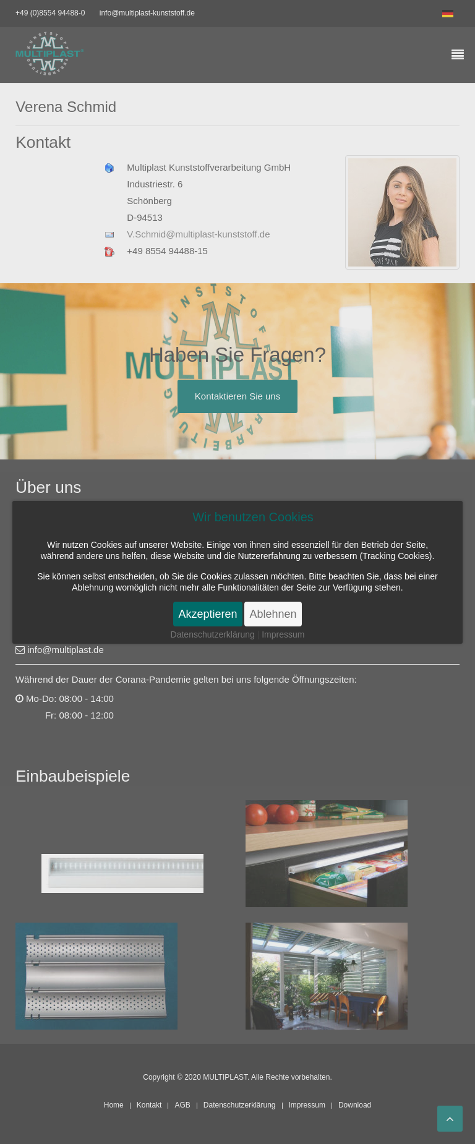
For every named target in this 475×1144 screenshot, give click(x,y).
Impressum (283, 634)
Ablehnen (272, 614)
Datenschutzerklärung (213, 634)
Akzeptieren (207, 614)
